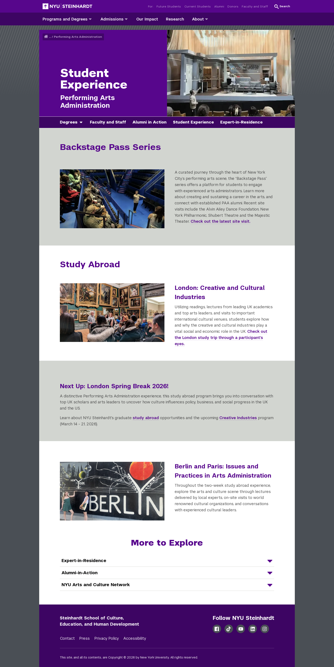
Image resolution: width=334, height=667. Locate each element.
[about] (206, 19)
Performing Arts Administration (78, 37)
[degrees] (83, 122)
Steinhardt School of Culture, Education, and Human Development (99, 621)
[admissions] (126, 19)
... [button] (50, 37)
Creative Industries (238, 417)
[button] (282, 6)
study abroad (146, 417)
